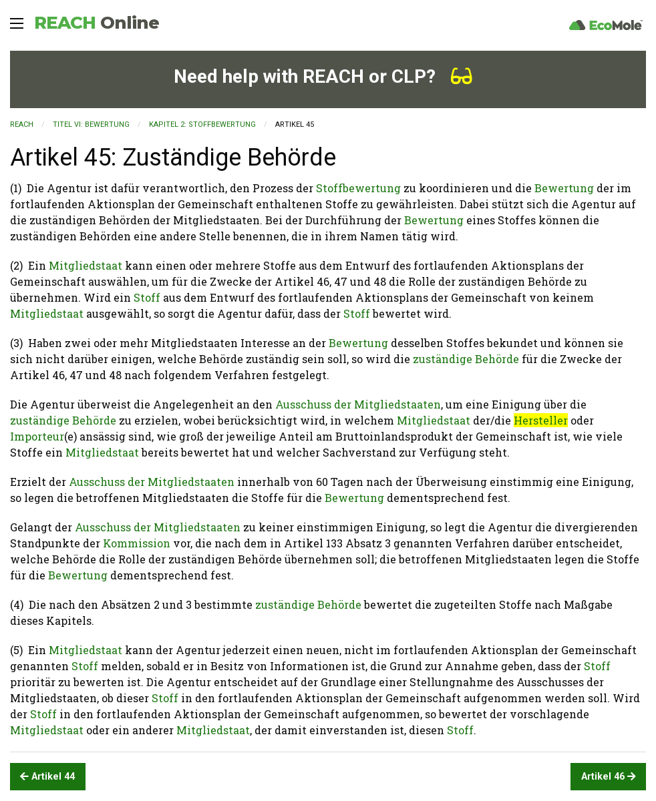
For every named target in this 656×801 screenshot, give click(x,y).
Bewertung (564, 188)
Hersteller (541, 420)
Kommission (136, 543)
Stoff (147, 297)
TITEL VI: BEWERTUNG (91, 124)
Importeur (37, 436)
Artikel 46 (608, 776)
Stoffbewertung (358, 188)
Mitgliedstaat (85, 265)
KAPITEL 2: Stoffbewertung (202, 124)
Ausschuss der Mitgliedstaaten (358, 404)
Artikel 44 (47, 776)
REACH (96, 22)
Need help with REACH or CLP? (323, 76)
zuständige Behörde (466, 359)
